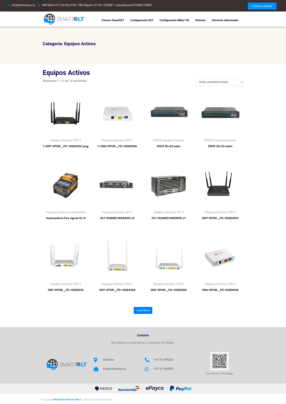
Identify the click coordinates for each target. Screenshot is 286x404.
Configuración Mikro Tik (174, 20)
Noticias (201, 20)
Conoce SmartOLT (113, 20)
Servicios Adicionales (225, 20)
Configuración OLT (141, 20)
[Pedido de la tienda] (219, 82)
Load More (143, 310)
